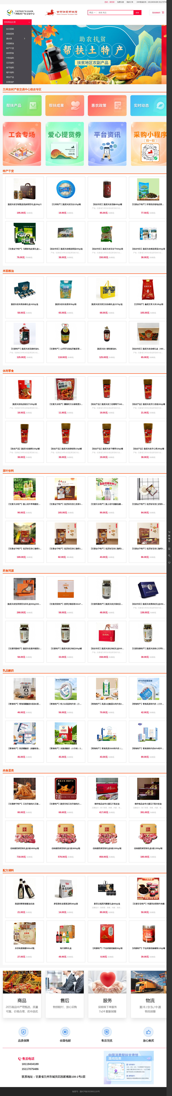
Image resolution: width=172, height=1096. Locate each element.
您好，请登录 (109, 2)
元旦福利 (16, 62)
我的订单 (130, 2)
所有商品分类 (10, 22)
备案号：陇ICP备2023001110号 (86, 1091)
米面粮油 (16, 43)
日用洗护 (16, 82)
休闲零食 (16, 53)
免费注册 (120, 2)
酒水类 (15, 38)
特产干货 (16, 48)
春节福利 (16, 67)
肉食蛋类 (16, 34)
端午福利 (16, 72)
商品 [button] (92, 12)
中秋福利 (16, 58)
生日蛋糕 (16, 29)
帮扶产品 (16, 77)
